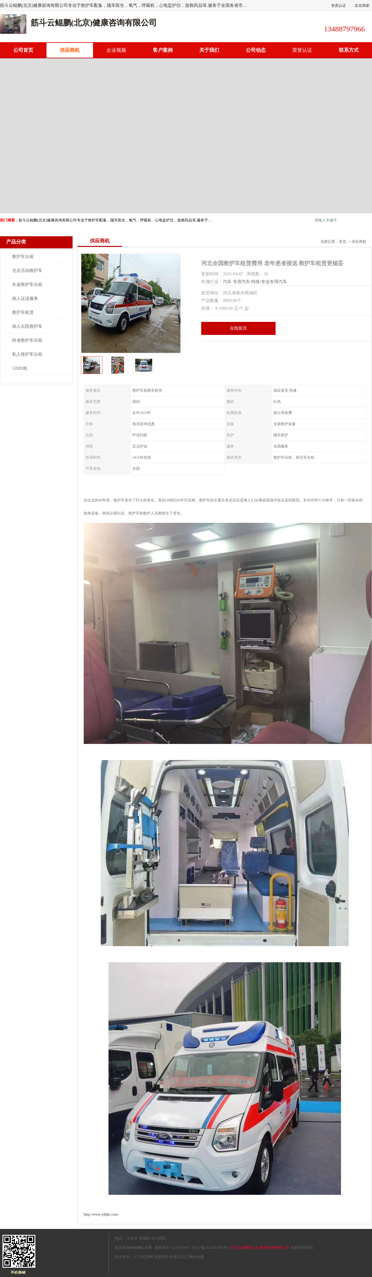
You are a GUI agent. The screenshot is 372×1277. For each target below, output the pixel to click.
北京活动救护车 (27, 270)
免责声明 (161, 1257)
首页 (342, 241)
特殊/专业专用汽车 (269, 281)
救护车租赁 (23, 312)
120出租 (19, 368)
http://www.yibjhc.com (101, 1214)
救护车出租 (23, 256)
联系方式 (349, 50)
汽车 (227, 281)
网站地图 (196, 1257)
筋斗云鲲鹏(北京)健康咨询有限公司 (260, 1247)
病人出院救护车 (27, 326)
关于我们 (209, 50)
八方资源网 (143, 1257)
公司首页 (23, 50)
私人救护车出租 (27, 354)
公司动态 (256, 50)
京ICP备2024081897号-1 (211, 1247)
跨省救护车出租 (27, 340)
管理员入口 (179, 1257)
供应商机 (70, 50)
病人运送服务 (25, 298)
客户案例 (163, 50)
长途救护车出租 (27, 284)
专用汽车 (241, 281)
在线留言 (238, 328)
